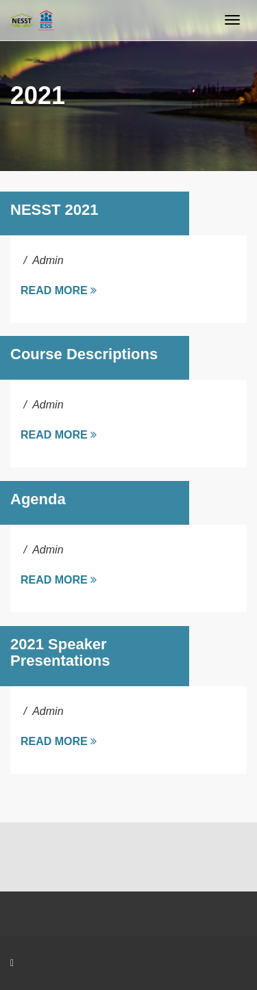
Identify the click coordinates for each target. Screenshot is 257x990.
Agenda (38, 499)
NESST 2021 (54, 209)
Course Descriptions (84, 354)
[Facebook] (12, 962)
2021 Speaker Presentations (60, 652)
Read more (59, 290)
